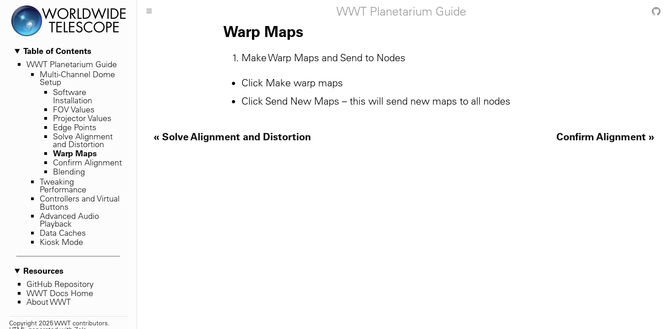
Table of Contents (57, 51)
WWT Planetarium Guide (71, 64)
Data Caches (63, 233)
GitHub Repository (60, 284)
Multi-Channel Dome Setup (77, 78)
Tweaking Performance (63, 185)
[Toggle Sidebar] (149, 11)
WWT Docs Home (59, 293)
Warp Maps (75, 153)
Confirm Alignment (87, 162)
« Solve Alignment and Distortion (232, 136)
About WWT (48, 302)
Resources (43, 271)
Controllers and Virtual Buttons (80, 202)
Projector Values (82, 118)
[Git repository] (656, 11)
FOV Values (73, 109)
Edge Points (74, 127)
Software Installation (72, 96)
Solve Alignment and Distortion (83, 140)
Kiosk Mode (61, 242)
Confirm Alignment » (605, 136)
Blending (69, 171)
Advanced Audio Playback (69, 220)
